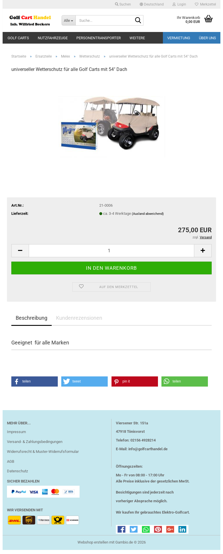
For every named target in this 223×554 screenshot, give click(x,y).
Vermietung (178, 38)
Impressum (16, 436)
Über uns (207, 38)
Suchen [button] (123, 4)
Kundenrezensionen (79, 322)
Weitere (137, 38)
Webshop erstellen (93, 546)
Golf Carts (18, 38)
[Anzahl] (111, 254)
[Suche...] (68, 20)
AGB (10, 465)
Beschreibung (31, 322)
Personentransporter (98, 38)
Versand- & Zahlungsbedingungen (34, 446)
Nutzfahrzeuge (53, 38)
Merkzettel (205, 4)
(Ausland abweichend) (148, 218)
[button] (151, 4)
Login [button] (179, 4)
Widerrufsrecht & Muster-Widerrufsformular (43, 455)
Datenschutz (17, 475)
